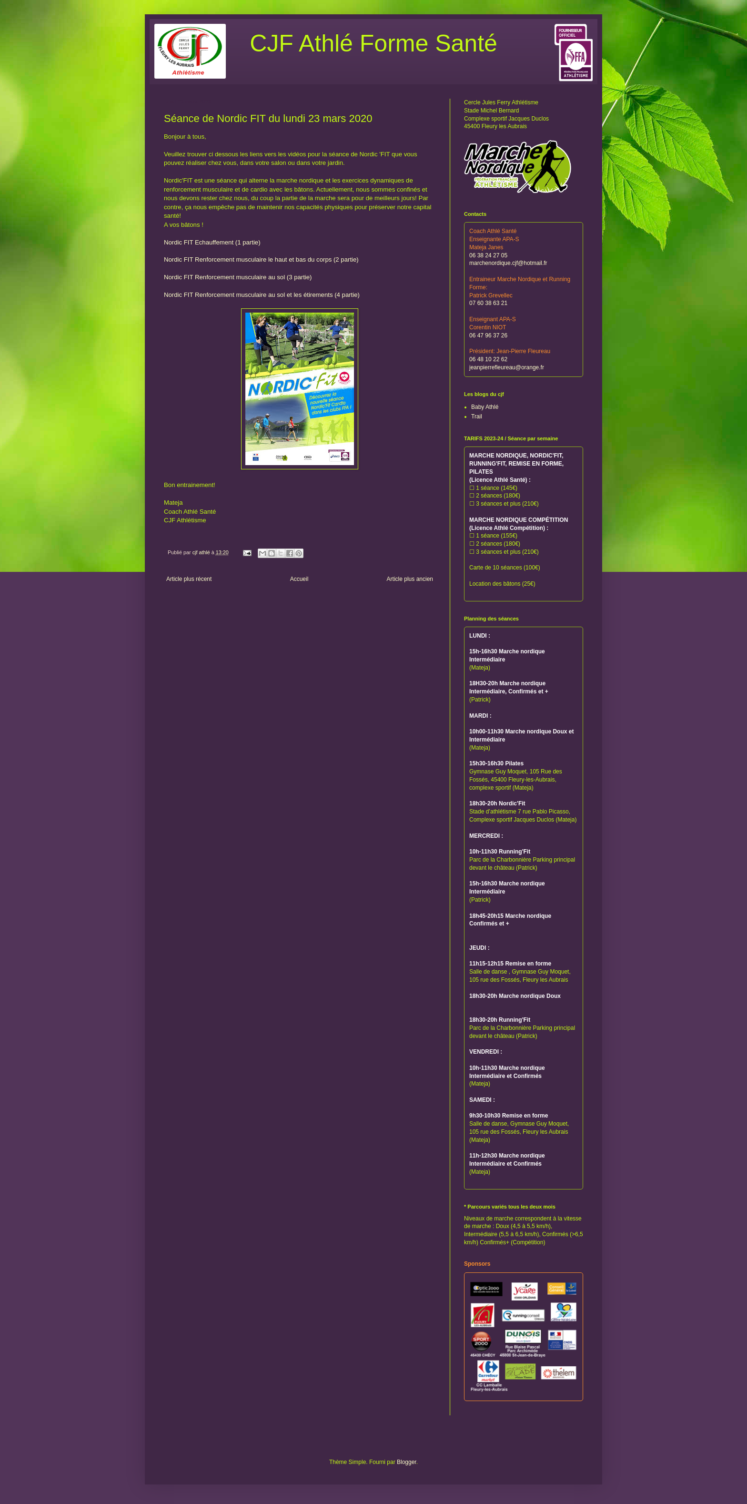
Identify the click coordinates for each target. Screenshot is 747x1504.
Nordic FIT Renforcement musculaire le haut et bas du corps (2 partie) (261, 259)
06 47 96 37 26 (488, 335)
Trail (476, 416)
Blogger (406, 1462)
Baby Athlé (484, 407)
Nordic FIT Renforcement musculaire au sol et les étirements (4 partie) (262, 294)
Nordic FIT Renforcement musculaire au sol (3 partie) (238, 277)
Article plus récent (189, 579)
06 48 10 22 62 (488, 359)
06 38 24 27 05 (488, 255)
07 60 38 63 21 (488, 303)
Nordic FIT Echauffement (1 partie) (212, 242)
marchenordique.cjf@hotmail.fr (508, 263)
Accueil (299, 579)
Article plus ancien (410, 579)
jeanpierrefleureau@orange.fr (506, 367)
